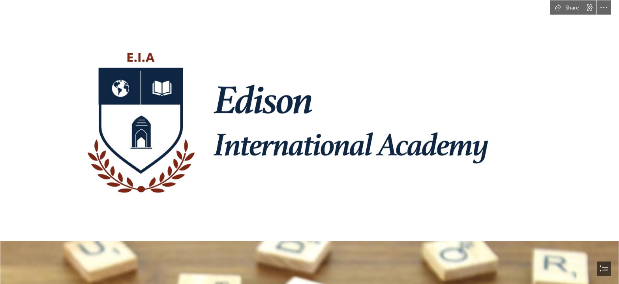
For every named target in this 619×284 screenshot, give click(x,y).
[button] (566, 7)
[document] (309, 142)
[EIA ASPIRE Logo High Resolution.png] (309, 120)
